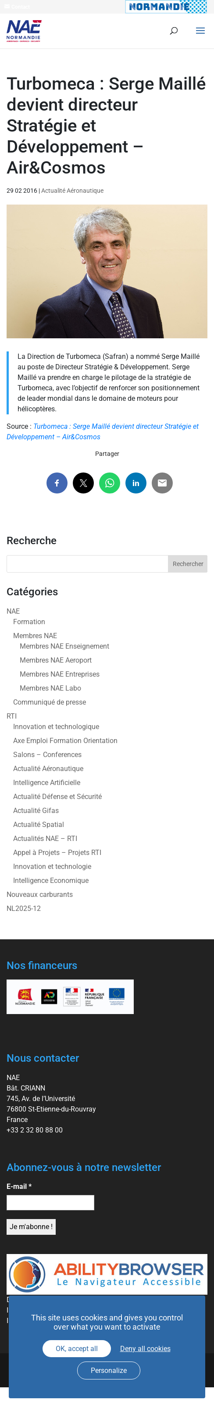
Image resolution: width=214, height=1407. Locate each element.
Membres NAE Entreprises (60, 674)
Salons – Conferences (47, 754)
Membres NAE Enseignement (64, 646)
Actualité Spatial (38, 824)
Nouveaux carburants (40, 894)
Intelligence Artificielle (46, 782)
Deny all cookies (145, 1348)
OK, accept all (77, 1348)
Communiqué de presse (49, 702)
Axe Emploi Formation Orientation (65, 741)
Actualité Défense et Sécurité (57, 796)
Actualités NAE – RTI (45, 838)
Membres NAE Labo (50, 688)
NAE (13, 611)
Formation (29, 622)
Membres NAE (35, 636)
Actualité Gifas (36, 810)
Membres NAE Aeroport (56, 660)
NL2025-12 (24, 908)
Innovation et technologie (52, 866)
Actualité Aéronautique (72, 190)
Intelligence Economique (51, 880)
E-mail (19, 1186)
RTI (12, 716)
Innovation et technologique (56, 727)
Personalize (109, 1370)
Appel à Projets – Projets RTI (57, 852)
